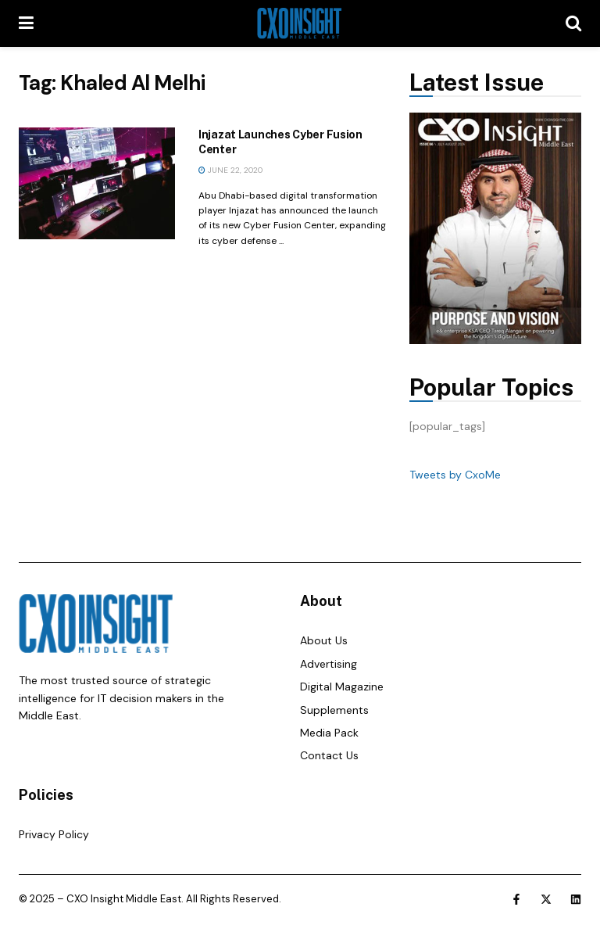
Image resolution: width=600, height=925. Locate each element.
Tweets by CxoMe (455, 475)
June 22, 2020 (230, 170)
